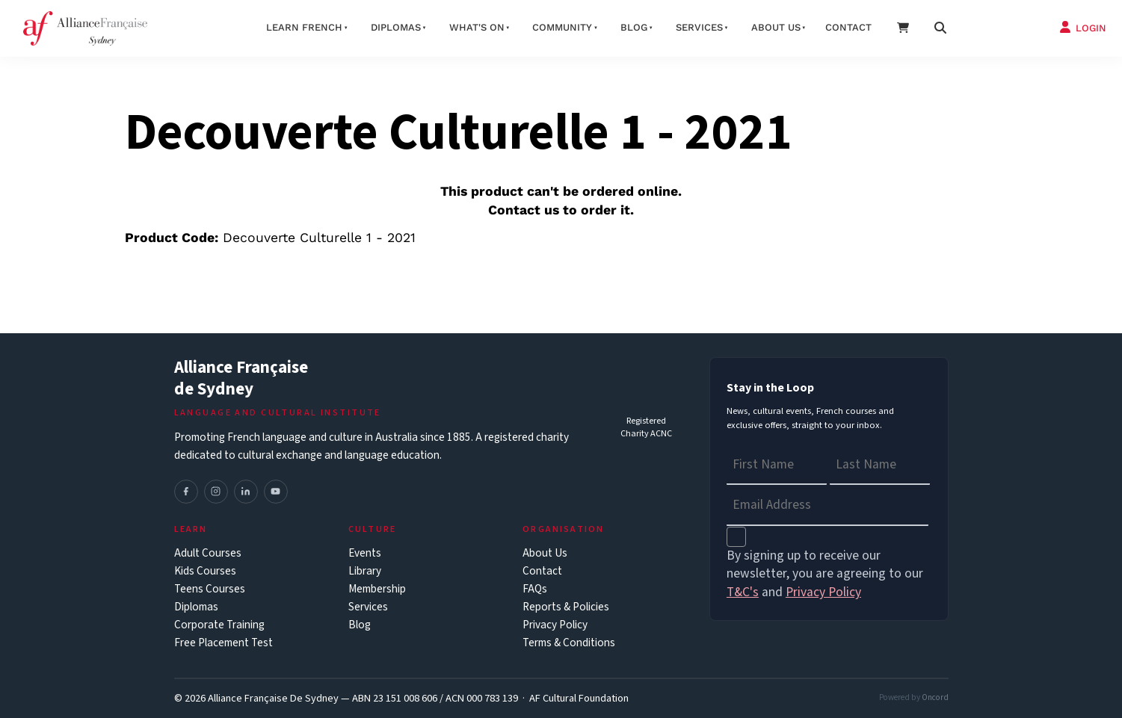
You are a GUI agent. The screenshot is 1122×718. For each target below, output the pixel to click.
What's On (477, 27)
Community (562, 27)
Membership (377, 589)
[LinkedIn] (246, 492)
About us (776, 27)
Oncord (935, 697)
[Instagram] (216, 492)
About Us (545, 553)
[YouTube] (276, 492)
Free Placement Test (223, 643)
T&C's (743, 592)
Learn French (304, 27)
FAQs (535, 589)
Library (364, 571)
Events (364, 553)
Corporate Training (219, 625)
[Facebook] (186, 492)
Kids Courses (205, 571)
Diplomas (396, 27)
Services (699, 27)
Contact (848, 27)
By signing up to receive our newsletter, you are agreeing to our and (825, 574)
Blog (633, 27)
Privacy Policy (555, 625)
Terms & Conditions (569, 643)
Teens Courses (209, 589)
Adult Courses (207, 553)
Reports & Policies (566, 607)
